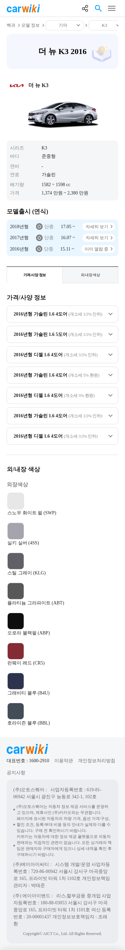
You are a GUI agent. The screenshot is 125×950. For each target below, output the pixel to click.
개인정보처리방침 (96, 760)
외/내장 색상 (90, 275)
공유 (85, 8)
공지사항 (16, 772)
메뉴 (111, 8)
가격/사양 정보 (34, 275)
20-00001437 (38, 916)
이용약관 (63, 760)
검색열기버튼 (98, 8)
